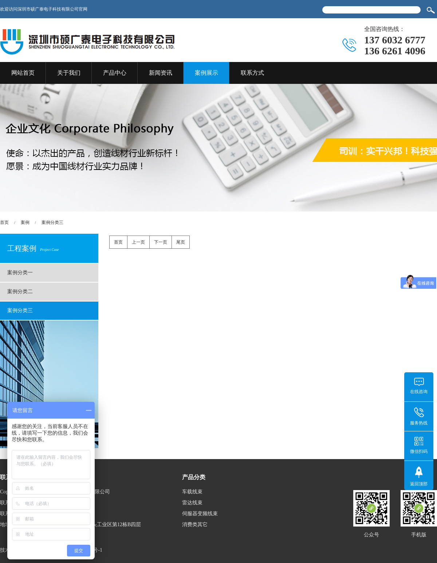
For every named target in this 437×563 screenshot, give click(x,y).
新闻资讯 (160, 73)
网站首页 (23, 73)
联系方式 (252, 73)
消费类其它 (195, 524)
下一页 (160, 242)
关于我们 (68, 73)
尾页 (180, 242)
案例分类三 (52, 222)
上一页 (138, 242)
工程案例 (33, 248)
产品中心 (114, 73)
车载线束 (192, 491)
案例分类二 (20, 291)
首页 (4, 222)
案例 (25, 222)
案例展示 (206, 73)
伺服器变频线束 (200, 513)
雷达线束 (192, 502)
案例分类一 (20, 272)
